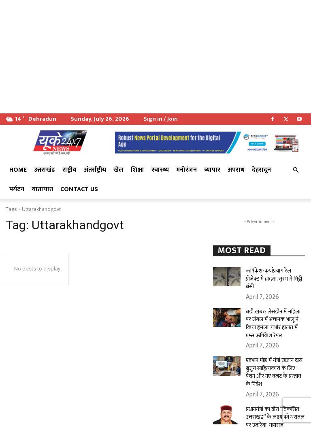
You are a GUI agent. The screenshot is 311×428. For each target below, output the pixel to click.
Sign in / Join (160, 119)
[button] (295, 170)
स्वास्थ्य (160, 169)
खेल (118, 169)
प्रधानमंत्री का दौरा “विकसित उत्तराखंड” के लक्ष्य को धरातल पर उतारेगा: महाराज (274, 389)
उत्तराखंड (44, 169)
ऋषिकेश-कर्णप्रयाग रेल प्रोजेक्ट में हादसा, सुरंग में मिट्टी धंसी (274, 273)
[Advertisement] (155, 56)
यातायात (42, 189)
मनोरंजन (186, 169)
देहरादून (261, 169)
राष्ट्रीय (69, 169)
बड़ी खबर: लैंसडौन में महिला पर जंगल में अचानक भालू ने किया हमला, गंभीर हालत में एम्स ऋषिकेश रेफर (271, 311)
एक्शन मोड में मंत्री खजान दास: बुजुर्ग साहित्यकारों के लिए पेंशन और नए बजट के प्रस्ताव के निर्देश (273, 352)
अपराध (236, 169)
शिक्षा (137, 169)
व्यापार (212, 169)
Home (18, 169)
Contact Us (79, 189)
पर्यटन (16, 189)
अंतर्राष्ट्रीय (95, 169)
